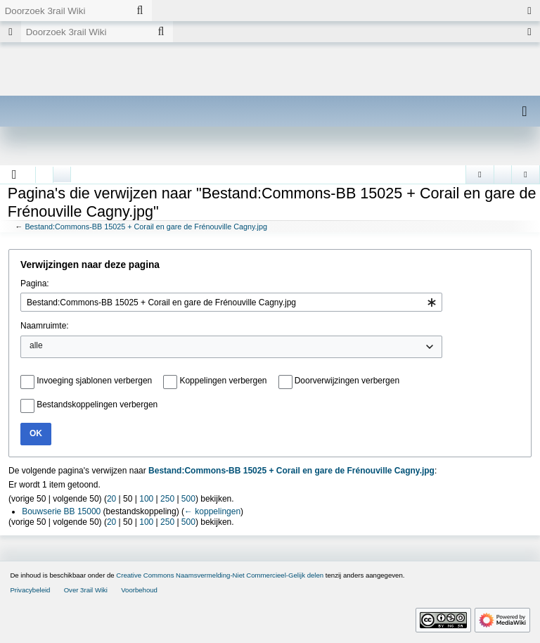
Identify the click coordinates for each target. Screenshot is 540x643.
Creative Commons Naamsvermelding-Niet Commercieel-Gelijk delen (219, 575)
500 (188, 499)
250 (167, 499)
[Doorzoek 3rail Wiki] (64, 10)
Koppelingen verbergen (222, 381)
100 (146, 499)
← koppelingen (212, 511)
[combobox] (231, 302)
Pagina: (34, 283)
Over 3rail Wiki (86, 590)
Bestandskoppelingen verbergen (97, 404)
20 (111, 499)
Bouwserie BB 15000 (61, 511)
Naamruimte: (44, 326)
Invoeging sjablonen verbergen (94, 381)
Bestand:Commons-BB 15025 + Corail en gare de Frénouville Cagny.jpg (146, 226)
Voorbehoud (139, 590)
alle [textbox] (36, 345)
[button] (14, 174)
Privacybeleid (30, 590)
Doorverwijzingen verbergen (347, 381)
